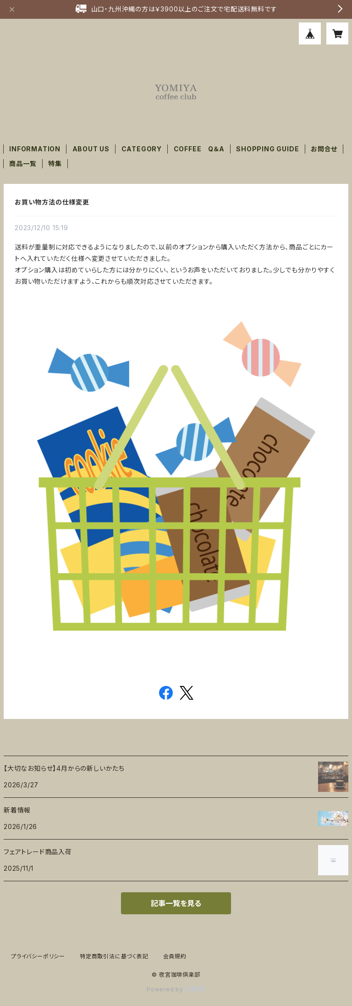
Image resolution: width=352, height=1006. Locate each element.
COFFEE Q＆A (199, 149)
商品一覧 (22, 163)
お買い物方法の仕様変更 (52, 202)
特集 (55, 163)
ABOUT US (91, 149)
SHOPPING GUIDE (267, 149)
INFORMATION (34, 149)
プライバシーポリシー (38, 956)
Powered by (176, 989)
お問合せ (324, 149)
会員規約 (175, 956)
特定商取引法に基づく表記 (114, 956)
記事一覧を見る (176, 903)
